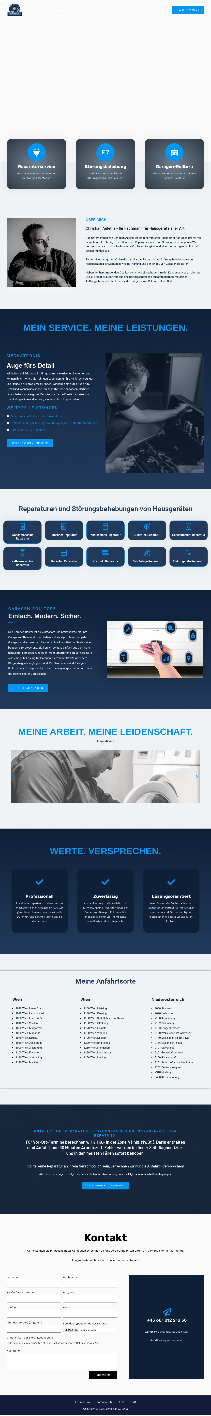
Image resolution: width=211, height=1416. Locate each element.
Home (57, 10)
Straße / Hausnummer (21, 1293)
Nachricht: (13, 1351)
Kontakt (152, 10)
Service (98, 10)
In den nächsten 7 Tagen (58, 1343)
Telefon (11, 1308)
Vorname (12, 1278)
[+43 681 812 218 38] (167, 1312)
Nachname (70, 1278)
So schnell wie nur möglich (24, 1343)
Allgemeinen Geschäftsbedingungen (149, 1174)
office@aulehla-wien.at (171, 1340)
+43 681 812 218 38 (167, 1320)
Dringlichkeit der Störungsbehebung (30, 1338)
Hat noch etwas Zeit (87, 1343)
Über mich (77, 10)
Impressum (88, 1402)
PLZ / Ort (68, 1293)
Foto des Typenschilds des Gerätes (85, 1324)
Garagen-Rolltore (125, 10)
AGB (119, 1402)
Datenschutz (106, 1402)
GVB (127, 1402)
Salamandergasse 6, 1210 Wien (172, 1332)
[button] (188, 10)
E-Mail (67, 1308)
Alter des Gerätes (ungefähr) (24, 1323)
